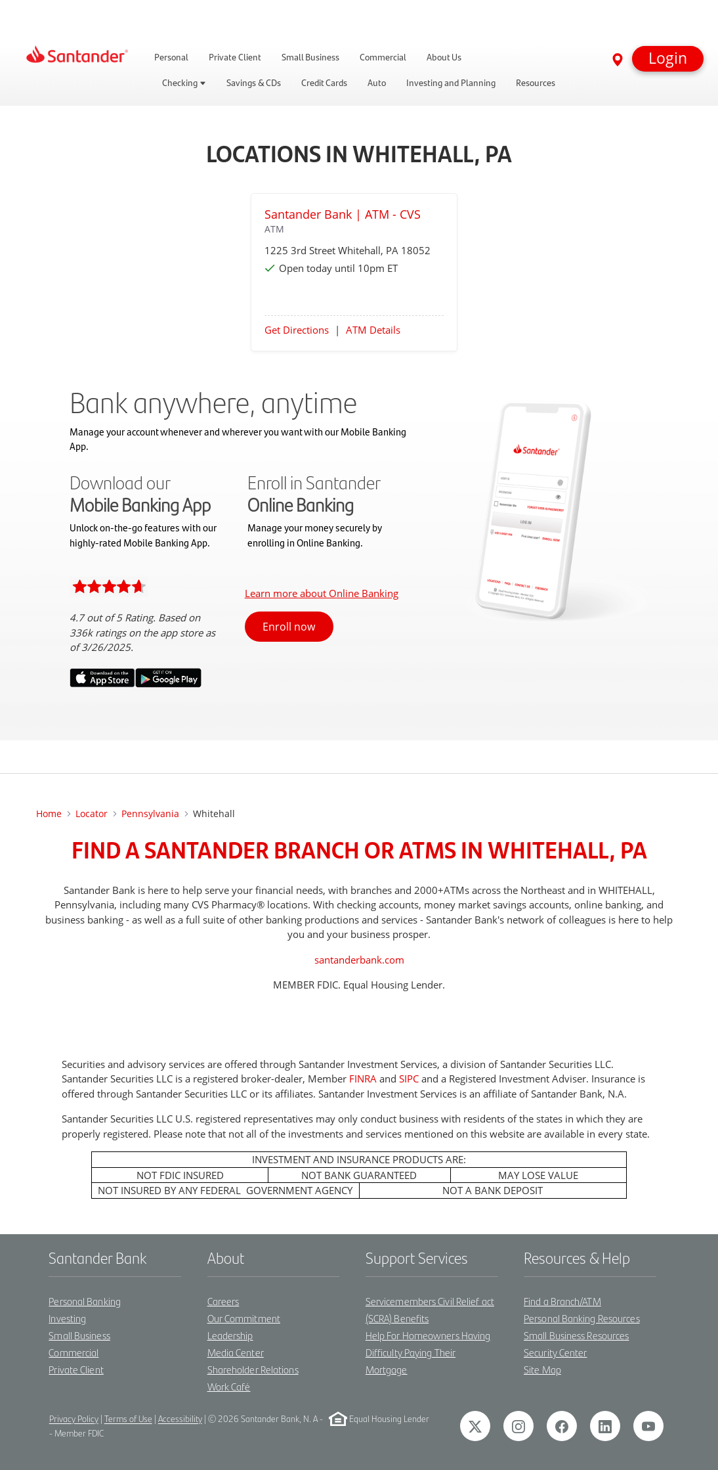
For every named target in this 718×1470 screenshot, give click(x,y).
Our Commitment (243, 1317)
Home (49, 813)
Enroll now (289, 626)
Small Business (79, 1335)
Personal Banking (85, 1300)
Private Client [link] (235, 57)
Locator (91, 813)
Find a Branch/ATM (562, 1300)
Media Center (235, 1352)
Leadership (230, 1335)
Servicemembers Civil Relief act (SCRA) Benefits (430, 1309)
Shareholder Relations (253, 1369)
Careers (223, 1300)
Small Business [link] (310, 57)
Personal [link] (171, 57)
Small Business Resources (576, 1335)
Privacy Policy (73, 1419)
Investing (67, 1317)
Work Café (229, 1386)
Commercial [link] (383, 57)
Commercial (73, 1352)
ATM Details (373, 329)
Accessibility (180, 1419)
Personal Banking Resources (582, 1317)
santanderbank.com (359, 959)
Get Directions (296, 329)
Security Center (555, 1352)
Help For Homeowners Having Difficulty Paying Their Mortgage (428, 1352)
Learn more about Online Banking (321, 593)
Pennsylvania (150, 813)
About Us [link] (444, 57)
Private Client (76, 1369)
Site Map (542, 1369)
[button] (668, 59)
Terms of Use (128, 1419)
